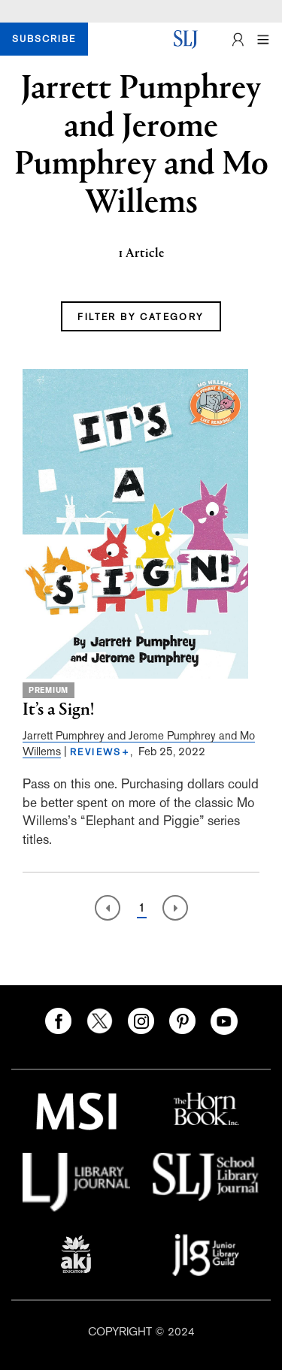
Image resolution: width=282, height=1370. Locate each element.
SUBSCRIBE (44, 39)
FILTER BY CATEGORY (140, 317)
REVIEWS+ (100, 752)
